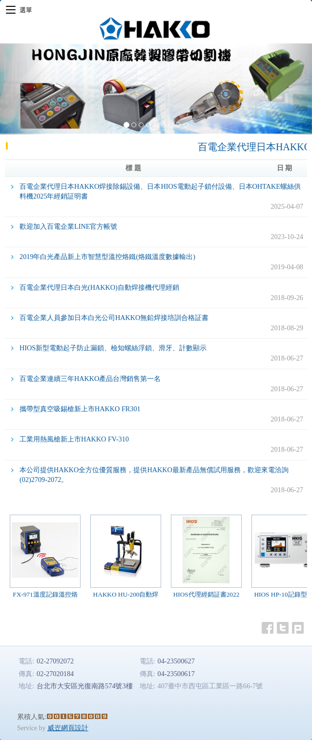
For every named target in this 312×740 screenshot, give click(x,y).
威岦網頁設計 (67, 728)
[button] (23, 89)
